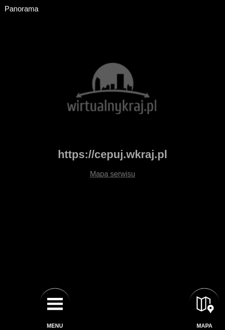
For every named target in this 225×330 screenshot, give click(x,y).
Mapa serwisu (112, 174)
